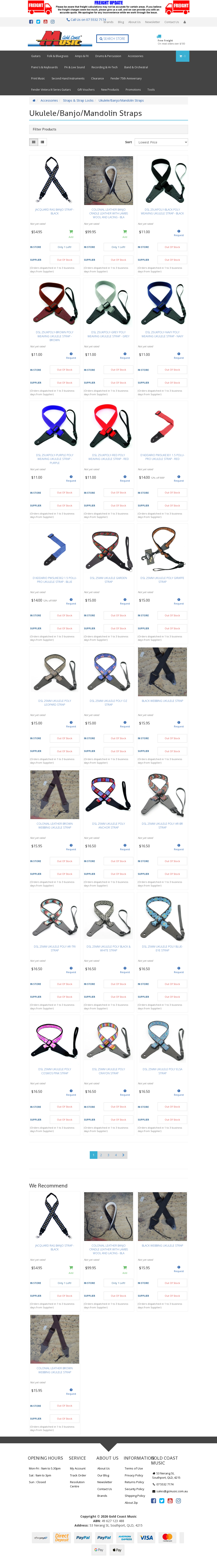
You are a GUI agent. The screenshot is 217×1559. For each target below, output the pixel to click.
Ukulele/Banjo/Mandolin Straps (121, 100)
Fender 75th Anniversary (126, 78)
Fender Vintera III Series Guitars (51, 90)
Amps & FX (82, 56)
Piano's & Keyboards (44, 67)
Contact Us (171, 22)
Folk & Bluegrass (57, 56)
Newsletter (152, 22)
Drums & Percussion (108, 56)
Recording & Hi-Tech (105, 67)
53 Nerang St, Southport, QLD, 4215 (166, 1475)
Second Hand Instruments (68, 78)
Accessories (135, 56)
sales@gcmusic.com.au (170, 1491)
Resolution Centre (77, 1484)
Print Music (38, 78)
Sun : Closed (37, 1482)
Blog (121, 22)
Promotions (133, 90)
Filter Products (44, 129)
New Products (110, 90)
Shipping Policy (135, 1496)
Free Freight (171, 42)
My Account (77, 1468)
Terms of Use (134, 1468)
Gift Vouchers (85, 90)
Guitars (35, 56)
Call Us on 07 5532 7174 (84, 19)
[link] (153, 1501)
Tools (151, 90)
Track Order (78, 1475)
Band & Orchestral (136, 67)
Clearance (97, 78)
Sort (128, 142)
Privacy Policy (134, 1475)
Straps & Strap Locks (78, 100)
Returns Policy (134, 1482)
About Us (134, 22)
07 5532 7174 (163, 1484)
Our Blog (103, 1475)
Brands (109, 22)
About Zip (131, 1503)
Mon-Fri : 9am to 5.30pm (45, 1468)
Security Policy (134, 1489)
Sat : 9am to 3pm (40, 1475)
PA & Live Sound (74, 67)
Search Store (112, 38)
